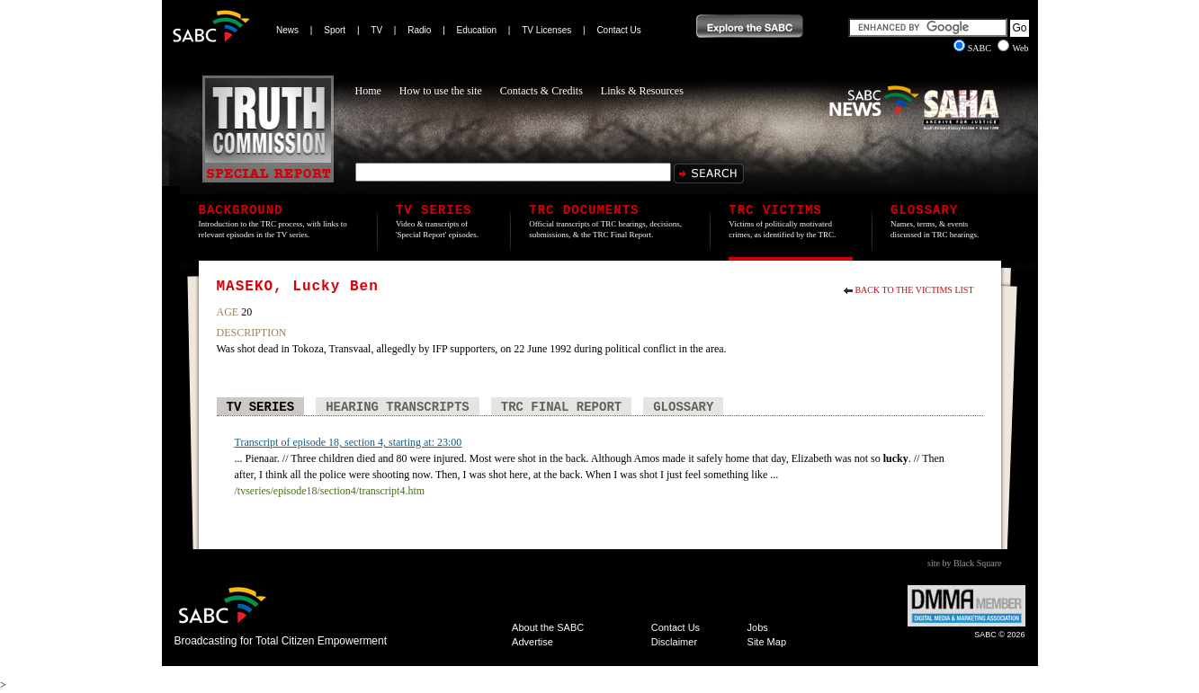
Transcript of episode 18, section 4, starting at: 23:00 (348, 442)
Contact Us (618, 30)
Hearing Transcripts (398, 407)
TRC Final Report (561, 407)
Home (368, 90)
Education (477, 30)
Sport (334, 30)
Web (1013, 48)
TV (376, 30)
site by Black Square (964, 563)
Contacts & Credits (541, 90)
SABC (973, 48)
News (287, 30)
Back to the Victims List (914, 290)
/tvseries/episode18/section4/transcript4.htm (330, 490)
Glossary (683, 407)
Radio (419, 30)
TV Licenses (546, 30)
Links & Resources (642, 90)
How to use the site (440, 90)
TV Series (261, 407)
